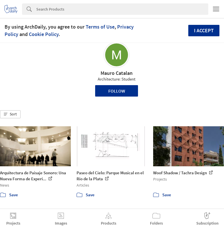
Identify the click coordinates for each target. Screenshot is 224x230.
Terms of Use (100, 26)
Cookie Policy (44, 34)
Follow (116, 91)
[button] (10, 114)
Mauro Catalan (117, 73)
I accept (204, 30)
